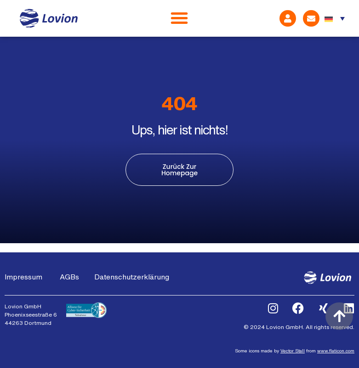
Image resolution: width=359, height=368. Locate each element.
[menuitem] (334, 18)
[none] (334, 18)
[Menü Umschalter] (179, 18)
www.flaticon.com (335, 350)
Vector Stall (292, 350)
